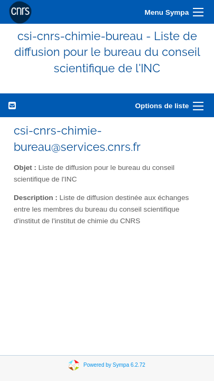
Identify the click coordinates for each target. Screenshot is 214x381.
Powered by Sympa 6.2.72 (114, 365)
